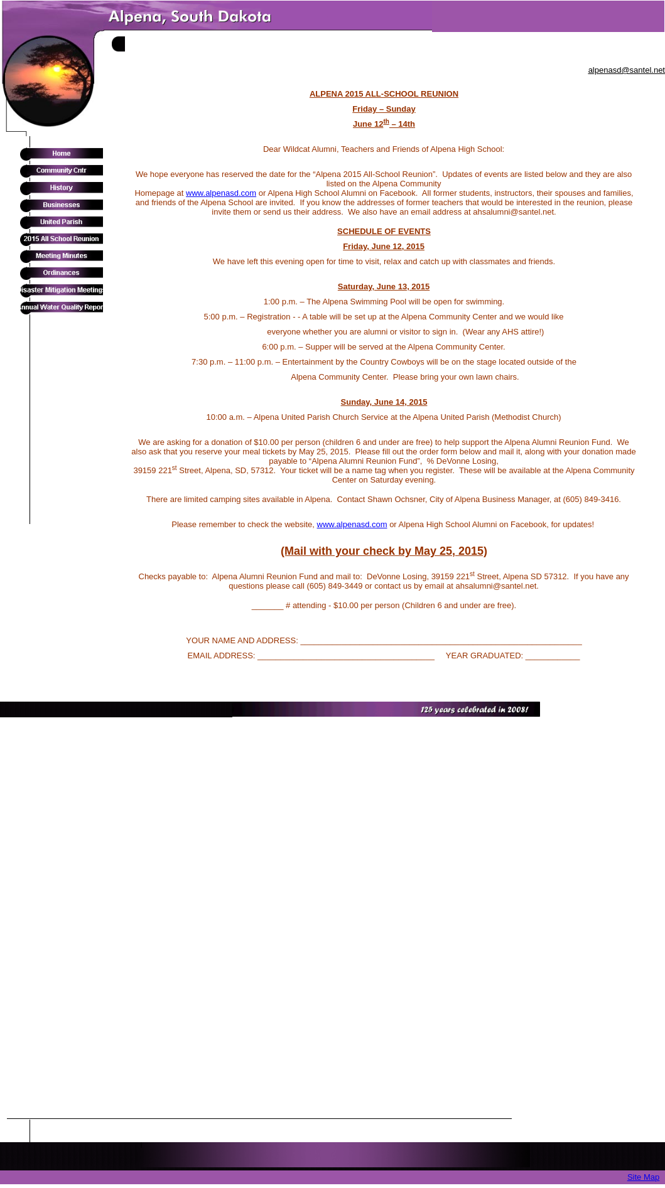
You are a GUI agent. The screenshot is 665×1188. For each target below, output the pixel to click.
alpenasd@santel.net (626, 70)
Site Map (643, 1177)
